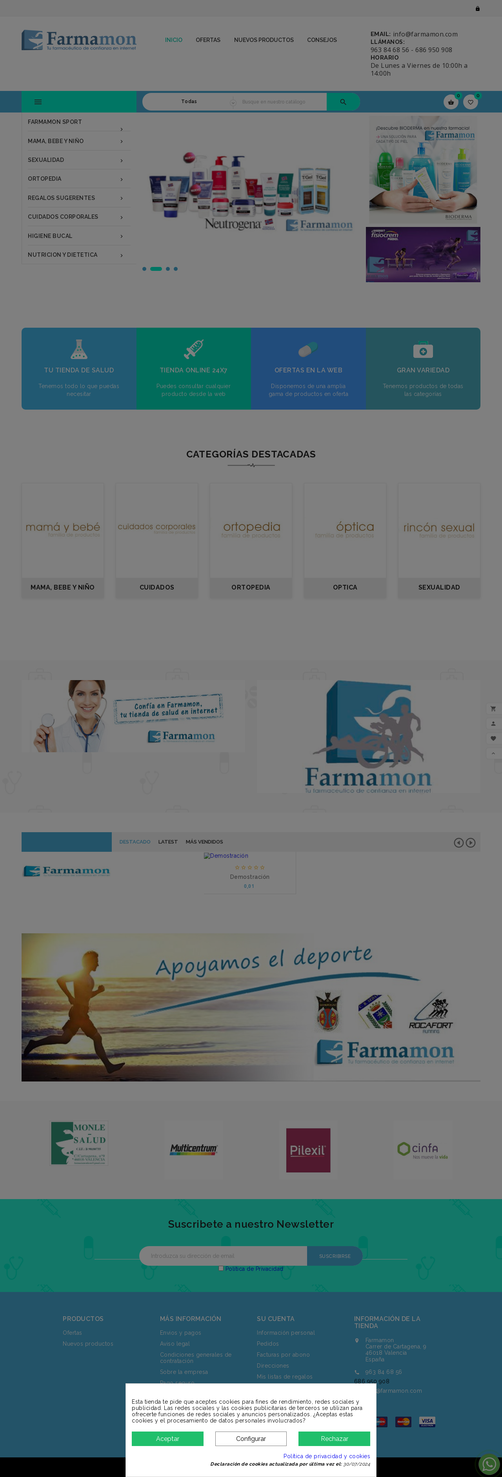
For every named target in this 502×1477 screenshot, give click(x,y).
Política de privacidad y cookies (327, 1456)
